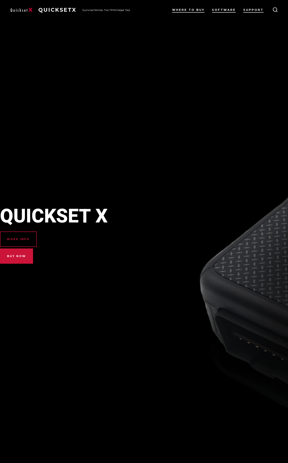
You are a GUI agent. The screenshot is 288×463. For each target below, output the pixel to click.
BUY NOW (16, 256)
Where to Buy (188, 9)
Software (224, 9)
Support (253, 9)
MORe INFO (18, 239)
